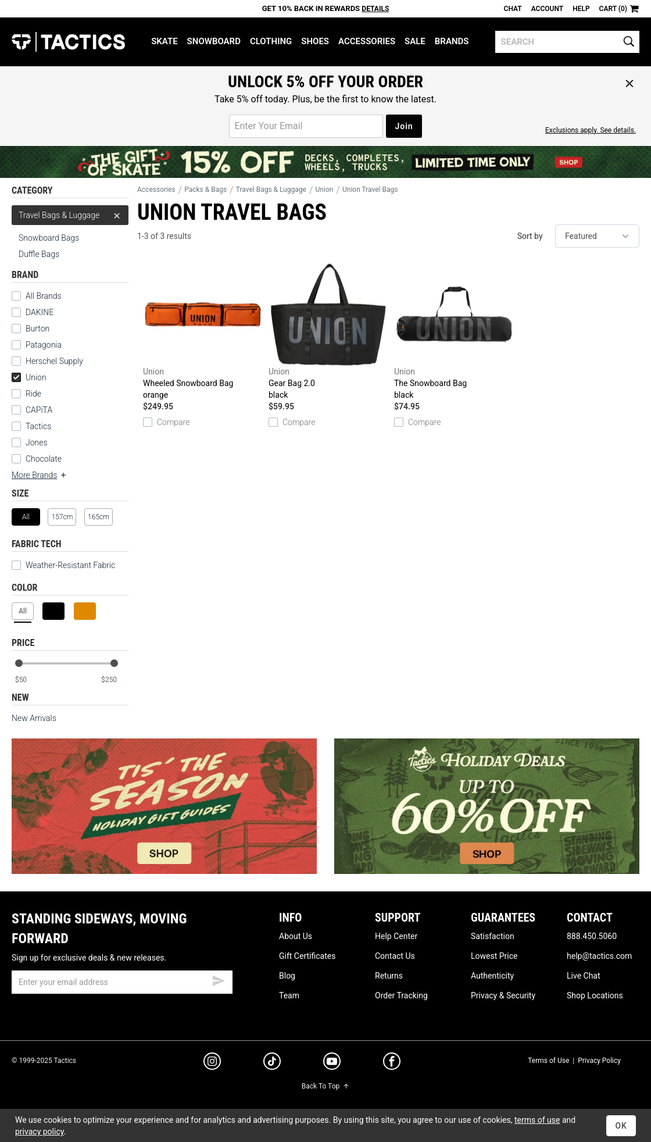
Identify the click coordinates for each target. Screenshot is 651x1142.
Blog (287, 975)
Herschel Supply (54, 361)
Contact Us (395, 956)
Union (29, 377)
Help (581, 9)
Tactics (68, 41)
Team (289, 995)
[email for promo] (306, 126)
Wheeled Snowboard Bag (203, 332)
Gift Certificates (307, 956)
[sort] (597, 236)
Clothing (271, 41)
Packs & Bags (205, 189)
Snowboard (214, 41)
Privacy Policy (599, 1061)
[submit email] (219, 979)
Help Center (396, 936)
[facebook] (391, 1063)
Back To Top (325, 1086)
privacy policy (39, 1131)
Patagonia (44, 344)
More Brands (39, 475)
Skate (164, 41)
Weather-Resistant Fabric (63, 565)
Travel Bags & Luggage (70, 215)
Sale (415, 41)
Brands (452, 41)
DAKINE (39, 312)
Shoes (315, 41)
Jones (37, 442)
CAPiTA (39, 410)
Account (547, 9)
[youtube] (332, 1063)
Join (404, 126)
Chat (513, 9)
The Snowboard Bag (454, 332)
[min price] (28, 680)
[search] (567, 42)
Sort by (530, 236)
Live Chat (583, 975)
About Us (295, 936)
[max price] (114, 680)
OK (621, 1125)
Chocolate (44, 458)
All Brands (44, 296)
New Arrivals (34, 718)
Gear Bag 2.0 (328, 332)
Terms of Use (548, 1061)
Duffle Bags (39, 254)
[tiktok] (272, 1063)
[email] (122, 982)
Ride (33, 393)
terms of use (537, 1120)
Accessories (366, 41)
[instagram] (212, 1063)
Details (375, 9)
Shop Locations (595, 995)
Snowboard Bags (49, 237)
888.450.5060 (592, 936)
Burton (37, 328)
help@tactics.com (599, 956)
